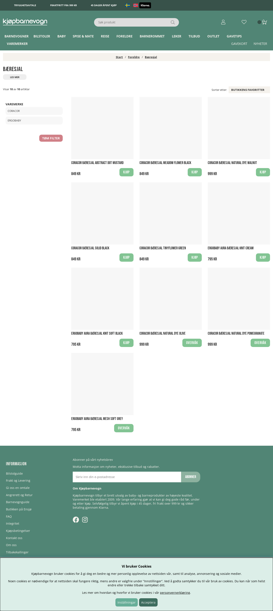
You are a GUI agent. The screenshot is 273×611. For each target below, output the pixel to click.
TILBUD (194, 36)
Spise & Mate (83, 36)
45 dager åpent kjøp (104, 5)
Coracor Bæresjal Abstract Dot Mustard (97, 163)
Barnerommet (152, 36)
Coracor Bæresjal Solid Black (90, 248)
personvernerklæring (175, 593)
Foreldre (124, 36)
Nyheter (260, 43)
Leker (176, 36)
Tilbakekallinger (17, 552)
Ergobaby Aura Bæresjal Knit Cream (231, 248)
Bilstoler (41, 36)
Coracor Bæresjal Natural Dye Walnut (232, 163)
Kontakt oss (14, 538)
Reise (105, 36)
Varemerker (17, 43)
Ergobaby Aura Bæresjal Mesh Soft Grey (97, 419)
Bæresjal (151, 57)
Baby (61, 36)
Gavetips (234, 36)
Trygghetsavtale (25, 5)
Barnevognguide (17, 502)
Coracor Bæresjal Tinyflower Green (162, 248)
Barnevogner (16, 36)
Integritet (12, 523)
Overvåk (192, 343)
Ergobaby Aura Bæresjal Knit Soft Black (97, 333)
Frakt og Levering (18, 480)
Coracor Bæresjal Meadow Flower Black (165, 163)
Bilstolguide (14, 473)
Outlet (213, 36)
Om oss (11, 545)
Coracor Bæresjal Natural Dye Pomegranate (236, 333)
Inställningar (127, 602)
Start (119, 57)
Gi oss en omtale (18, 488)
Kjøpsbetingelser (18, 531)
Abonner (190, 477)
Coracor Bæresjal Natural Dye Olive (162, 333)
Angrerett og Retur (19, 495)
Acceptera (148, 602)
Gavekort (239, 43)
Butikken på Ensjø (18, 509)
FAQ (9, 516)
